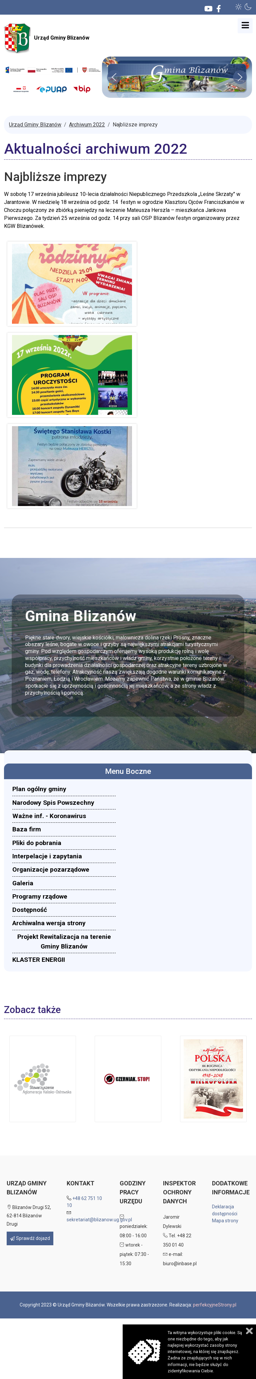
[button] (239, 7)
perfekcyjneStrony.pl (214, 1304)
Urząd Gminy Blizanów (46, 38)
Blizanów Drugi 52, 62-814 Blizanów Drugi (29, 1216)
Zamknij (249, 1331)
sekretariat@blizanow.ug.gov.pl (99, 1219)
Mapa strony (225, 1220)
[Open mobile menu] (245, 25)
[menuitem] (64, 788)
